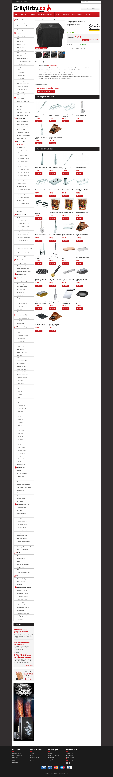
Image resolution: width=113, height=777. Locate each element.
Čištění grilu (20, 576)
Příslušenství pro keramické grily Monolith (25, 249)
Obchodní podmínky (16, 753)
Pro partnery (33, 760)
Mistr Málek (20, 428)
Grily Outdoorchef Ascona (23, 197)
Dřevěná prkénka (21, 498)
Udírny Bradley (21, 36)
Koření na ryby (21, 344)
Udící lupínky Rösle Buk (67, 212)
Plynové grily (21, 141)
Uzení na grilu (20, 510)
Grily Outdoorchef (21, 106)
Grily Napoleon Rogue (23, 150)
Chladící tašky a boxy (22, 549)
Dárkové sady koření (22, 366)
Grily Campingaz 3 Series (23, 172)
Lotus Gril (19, 109)
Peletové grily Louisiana (23, 129)
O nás (33, 14)
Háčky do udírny (21, 67)
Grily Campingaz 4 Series (23, 169)
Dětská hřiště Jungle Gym (53, 755)
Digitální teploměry (22, 518)
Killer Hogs (20, 416)
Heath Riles (20, 414)
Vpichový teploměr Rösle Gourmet (41, 115)
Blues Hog (20, 388)
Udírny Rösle (20, 47)
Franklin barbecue (22, 408)
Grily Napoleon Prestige (23, 152)
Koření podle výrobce (22, 374)
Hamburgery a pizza (22, 535)
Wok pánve (20, 295)
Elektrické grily (21, 274)
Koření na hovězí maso (23, 335)
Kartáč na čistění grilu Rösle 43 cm (54, 257)
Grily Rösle (20, 104)
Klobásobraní (77, 14)
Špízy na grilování (21, 493)
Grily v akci (20, 619)
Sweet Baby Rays (22, 450)
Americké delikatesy (22, 360)
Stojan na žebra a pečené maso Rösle (68, 115)
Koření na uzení (21, 464)
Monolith (19, 243)
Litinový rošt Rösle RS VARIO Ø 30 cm (40, 280)
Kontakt (88, 14)
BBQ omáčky (20, 349)
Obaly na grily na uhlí (22, 590)
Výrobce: (69, 26)
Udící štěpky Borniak (22, 89)
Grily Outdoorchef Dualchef (24, 192)
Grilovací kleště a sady (22, 473)
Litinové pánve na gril (22, 281)
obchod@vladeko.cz (72, 760)
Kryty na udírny (21, 78)
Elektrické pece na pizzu (23, 268)
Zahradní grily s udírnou (23, 132)
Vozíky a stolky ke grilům (23, 541)
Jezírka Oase (51, 760)
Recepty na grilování (45, 14)
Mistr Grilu (20, 425)
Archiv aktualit (29, 665)
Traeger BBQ (21, 456)
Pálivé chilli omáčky (22, 352)
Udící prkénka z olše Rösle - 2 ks (69, 257)
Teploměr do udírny (22, 64)
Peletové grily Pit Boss (22, 121)
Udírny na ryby (20, 92)
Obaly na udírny (21, 610)
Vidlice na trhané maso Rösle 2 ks (41, 212)
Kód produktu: (70, 24)
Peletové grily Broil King (23, 127)
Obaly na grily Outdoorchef (24, 602)
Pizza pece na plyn (21, 263)
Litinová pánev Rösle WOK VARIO (82, 302)
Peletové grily (21, 118)
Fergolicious (21, 402)
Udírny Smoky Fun (21, 95)
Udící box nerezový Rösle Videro (68, 280)
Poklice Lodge (21, 306)
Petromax (19, 309)
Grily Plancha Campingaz (23, 203)
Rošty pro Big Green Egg (23, 231)
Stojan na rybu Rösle (54, 115)
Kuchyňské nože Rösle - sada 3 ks (41, 257)
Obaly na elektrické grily (23, 607)
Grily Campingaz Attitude (23, 178)
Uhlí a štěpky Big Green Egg (24, 226)
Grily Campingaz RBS (22, 166)
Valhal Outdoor (21, 312)
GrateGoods (20, 411)
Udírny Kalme (20, 41)
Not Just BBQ (21, 430)
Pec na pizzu (21, 260)
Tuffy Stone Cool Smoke (23, 458)
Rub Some (20, 436)
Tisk (84, 48)
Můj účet (14, 760)
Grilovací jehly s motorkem (24, 495)
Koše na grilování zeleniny (23, 484)
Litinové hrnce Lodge (22, 303)
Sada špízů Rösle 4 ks (81, 167)
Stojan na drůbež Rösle (67, 189)
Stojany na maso (21, 481)
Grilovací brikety (21, 558)
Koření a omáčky (22, 327)
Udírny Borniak (21, 39)
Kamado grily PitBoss (22, 256)
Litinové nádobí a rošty (23, 278)
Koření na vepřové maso (23, 332)
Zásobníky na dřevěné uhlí (23, 572)
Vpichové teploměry (22, 524)
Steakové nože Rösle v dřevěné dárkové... (54, 325)
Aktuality (18, 625)
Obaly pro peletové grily (23, 616)
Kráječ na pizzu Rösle (81, 115)
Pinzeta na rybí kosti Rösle (55, 167)
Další (64, 54)
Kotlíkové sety (20, 323)
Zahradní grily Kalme (22, 115)
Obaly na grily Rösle (22, 599)
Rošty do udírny (21, 75)
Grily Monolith (21, 245)
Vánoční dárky (20, 476)
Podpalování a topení (23, 553)
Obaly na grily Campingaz (23, 604)
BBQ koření (20, 355)
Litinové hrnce (20, 292)
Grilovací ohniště (22, 315)
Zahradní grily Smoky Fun (23, 112)
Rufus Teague (21, 439)
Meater (19, 470)
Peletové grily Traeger (22, 124)
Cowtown (20, 394)
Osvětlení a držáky (21, 513)
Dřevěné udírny (21, 44)
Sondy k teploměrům (22, 532)
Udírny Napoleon (21, 50)
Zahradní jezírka (51, 757)
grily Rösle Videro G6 (52, 65)
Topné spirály (21, 81)
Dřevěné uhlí (20, 555)
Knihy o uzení (21, 69)
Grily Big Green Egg (22, 220)
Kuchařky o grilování (22, 538)
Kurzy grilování (21, 544)
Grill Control (20, 501)
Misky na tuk (20, 584)
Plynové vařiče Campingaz (23, 180)
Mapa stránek (15, 762)
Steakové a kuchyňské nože (24, 487)
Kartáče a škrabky (21, 579)
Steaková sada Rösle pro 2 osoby (55, 137)
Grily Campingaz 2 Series (23, 175)
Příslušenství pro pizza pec (24, 271)
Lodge (19, 298)
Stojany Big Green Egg (23, 234)
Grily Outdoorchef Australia (24, 189)
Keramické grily (21, 215)
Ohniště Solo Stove (22, 321)
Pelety (18, 561)
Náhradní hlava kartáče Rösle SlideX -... (81, 280)
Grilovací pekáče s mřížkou (24, 479)
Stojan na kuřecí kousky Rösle (68, 235)
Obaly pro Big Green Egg (23, 223)
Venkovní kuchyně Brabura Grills (23, 26)
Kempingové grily (22, 183)
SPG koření (20, 358)
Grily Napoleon (21, 147)
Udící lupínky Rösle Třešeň (82, 212)
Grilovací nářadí (21, 467)
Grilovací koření (21, 330)
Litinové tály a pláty (22, 286)
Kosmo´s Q (20, 419)
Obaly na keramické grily (23, 613)
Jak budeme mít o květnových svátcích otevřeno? (22, 643)
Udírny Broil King (21, 53)
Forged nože (20, 490)
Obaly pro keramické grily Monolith (23, 253)
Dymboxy (19, 55)
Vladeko (50, 753)
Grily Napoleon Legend (23, 161)
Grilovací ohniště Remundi (23, 318)
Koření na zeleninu (22, 346)
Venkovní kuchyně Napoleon (24, 23)
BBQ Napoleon (21, 383)
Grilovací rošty (21, 289)
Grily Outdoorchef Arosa (23, 194)
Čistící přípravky (21, 581)
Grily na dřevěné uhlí (23, 98)
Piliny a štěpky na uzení (23, 83)
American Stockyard (22, 377)
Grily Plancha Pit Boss (22, 206)
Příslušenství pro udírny (23, 58)
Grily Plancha (20, 200)
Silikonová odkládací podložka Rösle (40, 325)
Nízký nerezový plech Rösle (82, 257)
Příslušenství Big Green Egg (24, 237)
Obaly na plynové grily (22, 593)
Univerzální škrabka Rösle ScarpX (55, 280)
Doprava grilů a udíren (17, 755)
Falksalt (19, 400)
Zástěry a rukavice (21, 507)
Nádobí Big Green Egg (23, 229)
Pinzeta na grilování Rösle (41, 167)
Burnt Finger (20, 391)
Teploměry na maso (22, 516)
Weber (19, 461)
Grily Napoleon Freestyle (23, 158)
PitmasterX (20, 433)
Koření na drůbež (21, 341)
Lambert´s (20, 422)
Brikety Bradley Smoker (23, 86)
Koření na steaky (21, 338)
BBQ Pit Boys (21, 386)
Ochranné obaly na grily (24, 587)
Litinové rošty (20, 283)
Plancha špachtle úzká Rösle (54, 302)
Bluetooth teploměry (22, 527)
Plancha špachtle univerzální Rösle (66, 302)
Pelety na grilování (21, 138)
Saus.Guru (20, 442)
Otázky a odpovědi (62, 14)
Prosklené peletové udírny (23, 135)
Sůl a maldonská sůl (22, 372)
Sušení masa (21, 72)
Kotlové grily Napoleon (23, 101)
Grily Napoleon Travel (22, 155)
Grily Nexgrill (20, 211)
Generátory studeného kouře (24, 61)
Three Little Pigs (21, 453)
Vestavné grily (20, 30)
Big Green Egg (20, 217)
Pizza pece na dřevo (22, 265)
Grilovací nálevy (21, 363)
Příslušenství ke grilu (23, 504)
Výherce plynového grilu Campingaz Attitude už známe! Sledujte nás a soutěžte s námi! (22, 655)
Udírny (19, 33)
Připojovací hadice (22, 570)
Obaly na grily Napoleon (23, 596)
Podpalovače (20, 567)
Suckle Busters (21, 447)
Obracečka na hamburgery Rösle (41, 137)
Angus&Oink (21, 380)
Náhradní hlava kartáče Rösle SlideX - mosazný (41, 302)
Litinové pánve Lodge (22, 300)
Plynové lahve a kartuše (23, 564)
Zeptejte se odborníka (74, 48)
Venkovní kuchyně (22, 20)
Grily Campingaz (21, 164)
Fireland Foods (21, 405)
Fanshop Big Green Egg (23, 240)
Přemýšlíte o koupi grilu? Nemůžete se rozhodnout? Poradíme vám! (21, 631)
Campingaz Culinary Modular (24, 546)
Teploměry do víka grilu (23, 530)
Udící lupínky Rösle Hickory (55, 212)
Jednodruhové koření (22, 369)
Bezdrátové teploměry (23, 521)
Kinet (67, 773)
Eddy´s (19, 397)
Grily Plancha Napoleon (23, 208)
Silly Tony (20, 444)
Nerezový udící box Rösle (55, 189)
